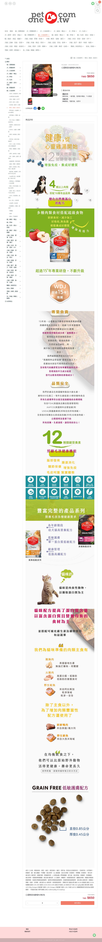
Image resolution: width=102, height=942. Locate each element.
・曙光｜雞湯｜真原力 (14, 107)
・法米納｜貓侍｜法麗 (14, 105)
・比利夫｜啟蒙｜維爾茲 (14, 130)
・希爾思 (10, 210)
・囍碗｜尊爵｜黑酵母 (14, 164)
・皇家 (10, 213)
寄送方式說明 (73, 929)
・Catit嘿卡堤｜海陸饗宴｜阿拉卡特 (14, 177)
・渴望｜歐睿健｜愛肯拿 (14, 135)
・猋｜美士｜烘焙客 (13, 200)
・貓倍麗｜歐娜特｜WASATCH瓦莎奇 (14, 172)
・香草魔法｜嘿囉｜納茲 (14, 116)
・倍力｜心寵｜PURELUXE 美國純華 (14, 145)
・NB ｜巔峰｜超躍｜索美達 (14, 157)
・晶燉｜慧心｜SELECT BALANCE (14, 191)
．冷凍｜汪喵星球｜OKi (14, 93)
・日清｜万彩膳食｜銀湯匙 (14, 196)
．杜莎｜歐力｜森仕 (13, 102)
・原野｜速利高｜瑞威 (14, 153)
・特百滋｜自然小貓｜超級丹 (14, 140)
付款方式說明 (73, 931)
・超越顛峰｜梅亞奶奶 (14, 161)
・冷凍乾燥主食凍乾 (13, 96)
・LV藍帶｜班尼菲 (13, 203)
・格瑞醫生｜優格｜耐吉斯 (14, 207)
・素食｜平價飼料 (13, 216)
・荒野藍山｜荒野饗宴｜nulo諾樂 (14, 182)
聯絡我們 (27, 931)
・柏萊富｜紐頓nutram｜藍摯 (14, 126)
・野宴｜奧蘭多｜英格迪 (14, 150)
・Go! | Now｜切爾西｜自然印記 (14, 121)
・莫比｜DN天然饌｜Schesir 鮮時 (14, 187)
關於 (27, 929)
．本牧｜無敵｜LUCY (14, 99)
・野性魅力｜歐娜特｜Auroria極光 (14, 111)
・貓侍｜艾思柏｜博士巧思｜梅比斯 (14, 168)
